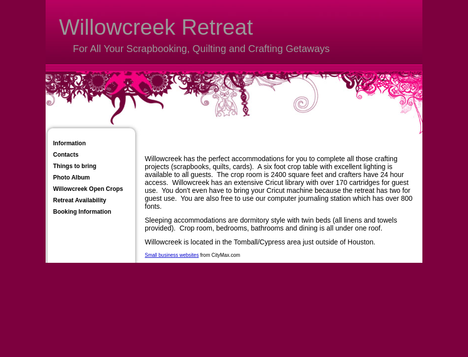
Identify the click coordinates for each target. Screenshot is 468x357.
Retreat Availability (79, 200)
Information (69, 143)
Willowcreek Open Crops (88, 188)
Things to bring (74, 166)
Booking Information (82, 211)
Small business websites (172, 255)
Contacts (65, 154)
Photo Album (71, 177)
